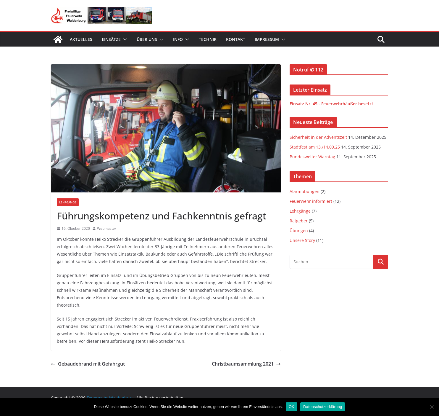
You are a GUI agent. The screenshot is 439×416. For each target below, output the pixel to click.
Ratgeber (299, 221)
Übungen (299, 230)
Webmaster (106, 228)
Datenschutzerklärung (322, 406)
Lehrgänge (67, 202)
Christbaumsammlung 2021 (246, 364)
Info (178, 39)
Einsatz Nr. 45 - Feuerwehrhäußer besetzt (331, 103)
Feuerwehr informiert (311, 201)
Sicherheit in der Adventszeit (318, 137)
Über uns (147, 39)
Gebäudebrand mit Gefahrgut (88, 364)
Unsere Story (302, 240)
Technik (208, 39)
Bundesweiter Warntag (312, 157)
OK (291, 406)
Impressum (267, 39)
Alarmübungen (304, 191)
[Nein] (432, 407)
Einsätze (111, 39)
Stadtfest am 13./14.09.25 (315, 147)
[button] (124, 39)
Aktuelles (81, 39)
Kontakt (235, 39)
